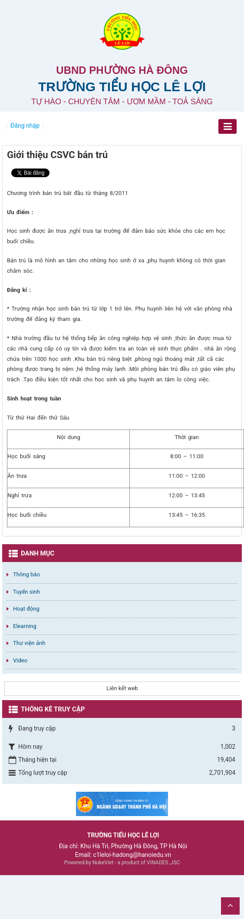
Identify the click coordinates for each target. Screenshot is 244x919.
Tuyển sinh (26, 591)
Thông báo (26, 574)
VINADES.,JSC (163, 862)
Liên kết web (122, 688)
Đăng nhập (25, 125)
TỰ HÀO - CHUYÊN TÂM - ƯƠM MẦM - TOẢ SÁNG (122, 101)
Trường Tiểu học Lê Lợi (122, 86)
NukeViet (102, 862)
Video (20, 660)
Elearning (24, 626)
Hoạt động (26, 608)
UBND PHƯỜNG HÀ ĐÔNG (122, 70)
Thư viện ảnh (29, 643)
